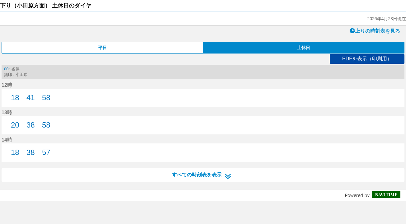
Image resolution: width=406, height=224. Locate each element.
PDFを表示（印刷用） (367, 58)
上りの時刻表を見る (375, 31)
